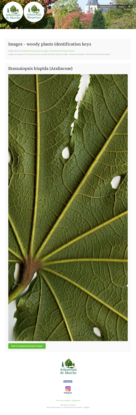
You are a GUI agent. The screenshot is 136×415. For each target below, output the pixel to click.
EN (127, 3)
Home (121, 7)
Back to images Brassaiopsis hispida (26, 346)
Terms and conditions (63, 400)
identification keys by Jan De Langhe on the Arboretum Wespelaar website (49, 51)
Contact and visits (108, 7)
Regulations (76, 400)
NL (120, 3)
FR (114, 3)
